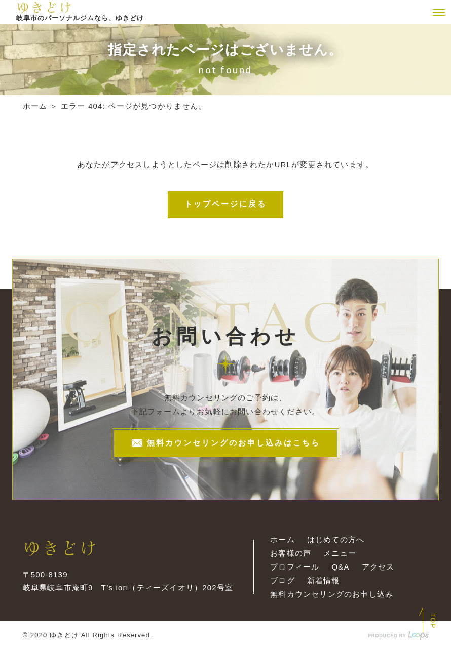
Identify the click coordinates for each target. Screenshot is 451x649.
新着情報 (323, 580)
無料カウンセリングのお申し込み (331, 594)
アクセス (378, 566)
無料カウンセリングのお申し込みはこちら (225, 444)
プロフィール (294, 566)
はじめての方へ (335, 539)
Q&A (340, 566)
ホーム (35, 106)
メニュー (339, 553)
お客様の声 (290, 553)
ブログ (282, 580)
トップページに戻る (225, 204)
